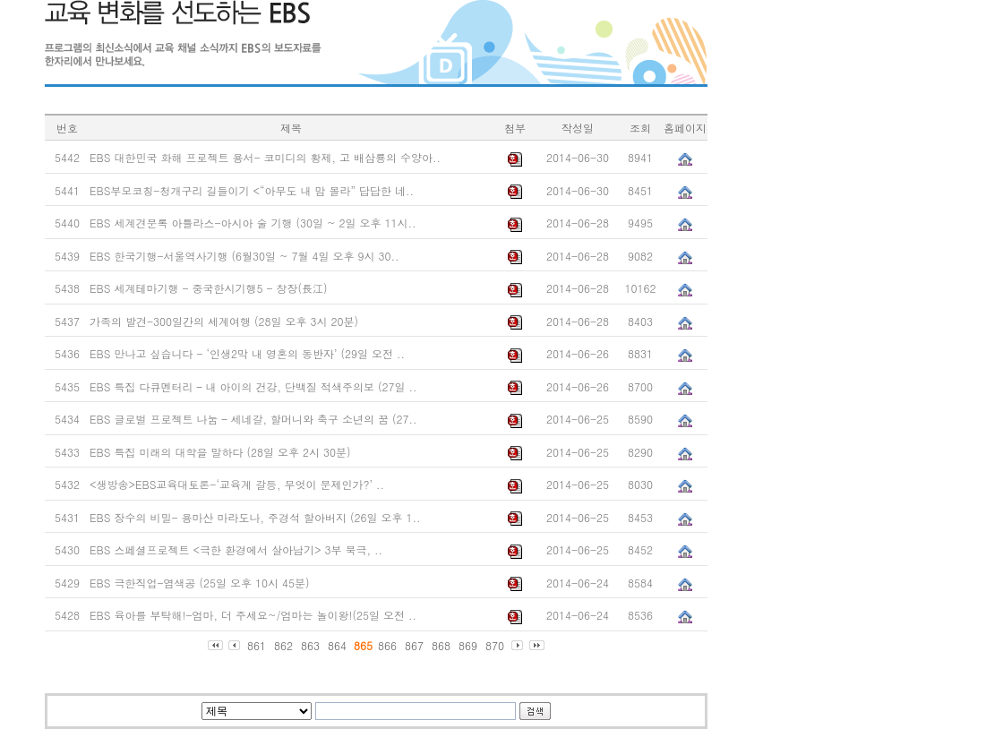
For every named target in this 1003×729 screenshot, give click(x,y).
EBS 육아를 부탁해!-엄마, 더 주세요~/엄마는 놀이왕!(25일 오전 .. (253, 614)
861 (256, 645)
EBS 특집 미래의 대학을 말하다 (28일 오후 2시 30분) (220, 451)
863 (310, 645)
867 (414, 645)
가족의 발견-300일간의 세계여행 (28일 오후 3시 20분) (224, 321)
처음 (215, 645)
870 (494, 645)
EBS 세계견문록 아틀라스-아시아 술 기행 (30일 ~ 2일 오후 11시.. (253, 222)
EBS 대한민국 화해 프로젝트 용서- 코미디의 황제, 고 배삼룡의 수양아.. (265, 157)
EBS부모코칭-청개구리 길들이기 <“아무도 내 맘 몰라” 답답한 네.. (252, 190)
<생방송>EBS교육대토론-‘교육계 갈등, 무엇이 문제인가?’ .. (237, 484)
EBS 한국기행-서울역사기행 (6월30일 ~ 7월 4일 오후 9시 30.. (244, 255)
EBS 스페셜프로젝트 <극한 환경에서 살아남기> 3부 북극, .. (236, 549)
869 (468, 645)
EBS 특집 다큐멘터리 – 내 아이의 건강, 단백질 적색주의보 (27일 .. (253, 386)
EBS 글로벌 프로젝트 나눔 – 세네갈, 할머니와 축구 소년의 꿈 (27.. (253, 418)
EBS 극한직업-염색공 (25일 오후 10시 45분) (199, 582)
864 (337, 645)
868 (441, 645)
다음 (518, 645)
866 (387, 645)
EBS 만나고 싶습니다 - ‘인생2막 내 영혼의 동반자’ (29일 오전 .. (247, 353)
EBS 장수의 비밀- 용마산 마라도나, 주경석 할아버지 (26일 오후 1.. (255, 517)
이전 (235, 645)
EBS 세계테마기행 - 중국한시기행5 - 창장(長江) (209, 288)
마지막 (537, 645)
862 (283, 645)
